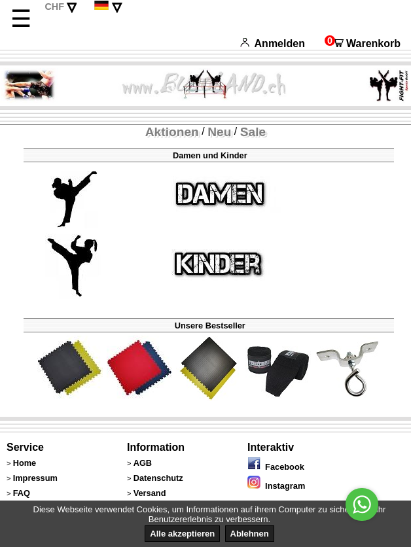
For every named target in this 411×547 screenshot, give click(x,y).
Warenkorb (363, 43)
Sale (253, 132)
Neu (219, 132)
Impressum (35, 478)
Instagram (276, 486)
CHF (54, 6)
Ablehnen (249, 533)
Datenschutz (158, 478)
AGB (143, 463)
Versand (150, 493)
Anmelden (272, 43)
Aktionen (172, 132)
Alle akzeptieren (182, 533)
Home (25, 463)
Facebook (275, 467)
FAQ (21, 493)
